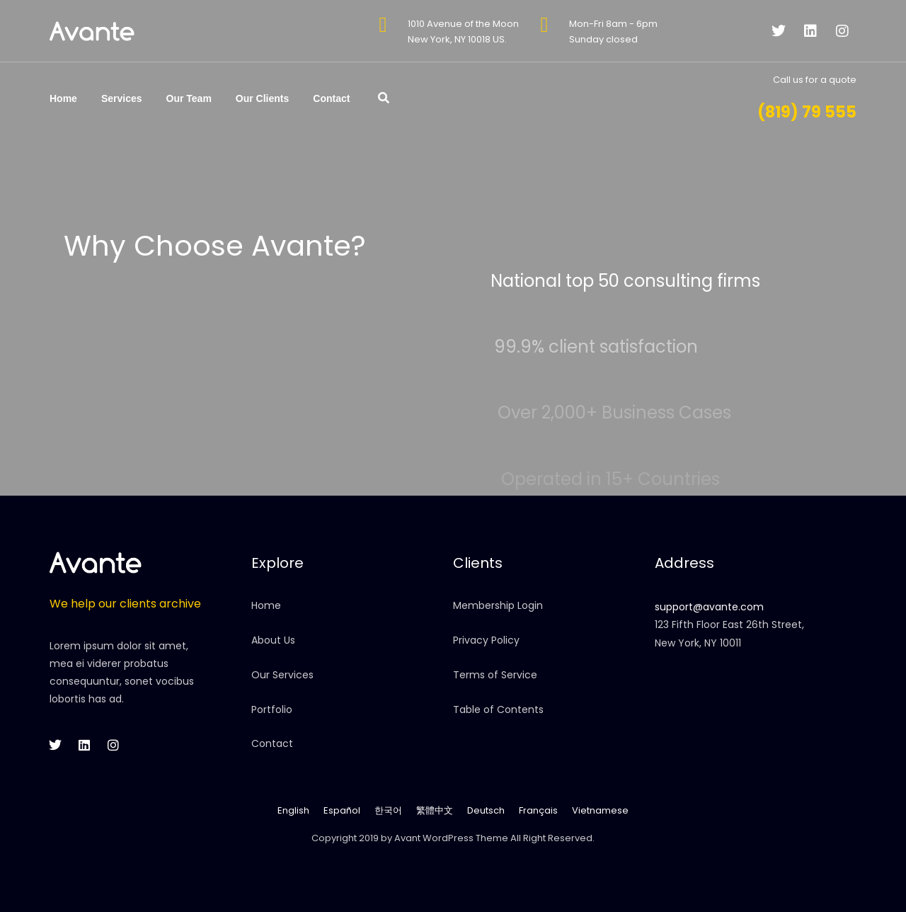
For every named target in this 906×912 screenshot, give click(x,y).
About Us (273, 640)
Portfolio (271, 709)
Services (121, 98)
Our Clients (262, 98)
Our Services (282, 675)
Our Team (189, 98)
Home (63, 98)
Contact (331, 98)
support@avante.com (709, 607)
